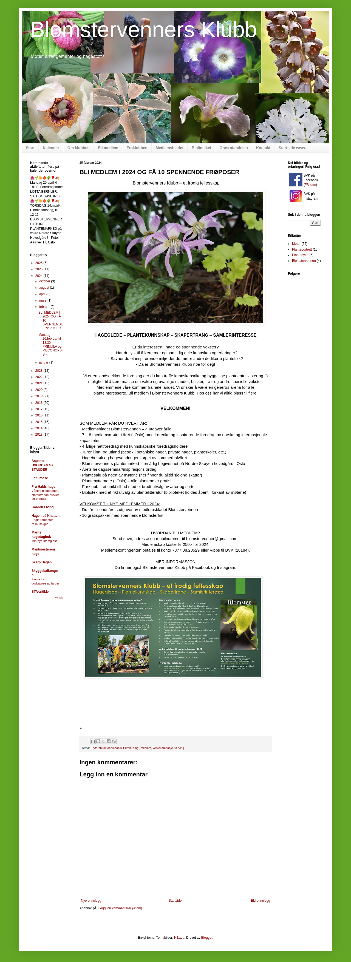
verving (179, 748)
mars (43, 300)
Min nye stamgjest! (45, 541)
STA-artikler (41, 592)
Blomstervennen (304, 261)
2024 (39, 276)
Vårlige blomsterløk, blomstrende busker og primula (45, 495)
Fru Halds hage (43, 487)
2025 (39, 269)
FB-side (310, 185)
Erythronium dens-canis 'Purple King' (114, 748)
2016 (39, 415)
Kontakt (263, 148)
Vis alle (59, 597)
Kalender (51, 148)
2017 (39, 409)
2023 (39, 371)
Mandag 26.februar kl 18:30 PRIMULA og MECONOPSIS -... (50, 344)
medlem (146, 748)
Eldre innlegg (260, 901)
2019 (39, 396)
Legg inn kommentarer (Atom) (120, 908)
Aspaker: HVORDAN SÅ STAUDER (43, 465)
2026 (39, 263)
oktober (45, 281)
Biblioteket (201, 148)
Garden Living (43, 507)
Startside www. (292, 148)
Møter (296, 244)
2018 (39, 403)
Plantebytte (300, 255)
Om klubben (78, 148)
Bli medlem (108, 148)
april (42, 294)
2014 (39, 428)
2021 (39, 383)
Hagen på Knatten (46, 516)
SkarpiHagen (42, 562)
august (44, 288)
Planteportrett (302, 249)
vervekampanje (163, 748)
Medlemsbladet (169, 148)
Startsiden (176, 901)
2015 (39, 422)
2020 (39, 390)
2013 (39, 434)
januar (44, 362)
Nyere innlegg (91, 901)
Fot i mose (40, 478)
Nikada (179, 938)
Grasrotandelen (233, 148)
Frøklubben (136, 148)
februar (44, 307)
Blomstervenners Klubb (143, 29)
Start (30, 148)
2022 (39, 377)
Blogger (207, 938)
